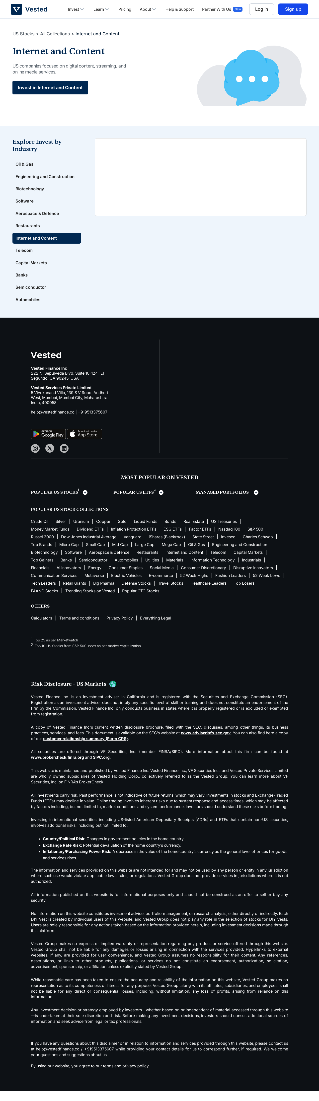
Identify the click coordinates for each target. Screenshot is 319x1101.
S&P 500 (255, 539)
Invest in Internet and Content (50, 87)
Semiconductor (31, 296)
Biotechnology (31, 195)
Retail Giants (74, 593)
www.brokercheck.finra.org (57, 767)
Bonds (170, 531)
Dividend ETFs (90, 539)
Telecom (24, 258)
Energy (94, 577)
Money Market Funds (50, 539)
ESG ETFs (172, 539)
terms (108, 1076)
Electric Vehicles (126, 585)
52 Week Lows (266, 585)
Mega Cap (171, 554)
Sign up (293, 9)
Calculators (41, 628)
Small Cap (95, 554)
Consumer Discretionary (203, 577)
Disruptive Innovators (253, 577)
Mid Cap (120, 554)
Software (25, 207)
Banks (22, 284)
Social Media (162, 577)
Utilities (152, 570)
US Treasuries (224, 531)
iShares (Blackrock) (167, 547)
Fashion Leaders (230, 585)
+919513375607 (92, 422)
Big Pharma (103, 593)
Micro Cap (69, 554)
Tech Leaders (43, 593)
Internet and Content (37, 246)
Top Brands (41, 554)
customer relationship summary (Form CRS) (85, 748)
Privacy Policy (119, 628)
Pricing (124, 9)
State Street (203, 547)
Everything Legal (155, 628)
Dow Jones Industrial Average (88, 547)
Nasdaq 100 (229, 539)
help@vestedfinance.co (53, 422)
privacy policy (135, 1076)
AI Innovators (69, 577)
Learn (101, 9)
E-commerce (161, 585)
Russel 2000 (42, 547)
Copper (103, 531)
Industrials (251, 570)
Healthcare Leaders (208, 593)
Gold (122, 531)
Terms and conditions (79, 628)
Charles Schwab (258, 547)
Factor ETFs (200, 539)
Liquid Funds (145, 531)
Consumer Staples (126, 577)
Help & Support (179, 9)
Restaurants (28, 233)
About (148, 9)
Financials (40, 577)
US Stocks (23, 33)
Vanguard (133, 547)
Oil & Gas (25, 164)
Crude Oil (39, 531)
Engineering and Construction (33, 179)
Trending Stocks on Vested (90, 601)
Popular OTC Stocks (140, 601)
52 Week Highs (194, 585)
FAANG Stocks (44, 601)
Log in (261, 9)
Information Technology (212, 570)
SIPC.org (101, 767)
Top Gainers (42, 570)
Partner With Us (216, 9)
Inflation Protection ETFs (133, 539)
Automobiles (29, 309)
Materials (174, 570)
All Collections (55, 33)
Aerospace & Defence (38, 220)
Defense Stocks (136, 593)
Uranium (81, 531)
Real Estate (193, 531)
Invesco (228, 547)
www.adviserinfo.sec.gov (206, 743)
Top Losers (244, 593)
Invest (76, 9)
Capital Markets (32, 271)
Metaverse (94, 585)
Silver (61, 531)
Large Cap (145, 554)
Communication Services (54, 585)
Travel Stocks (170, 593)
